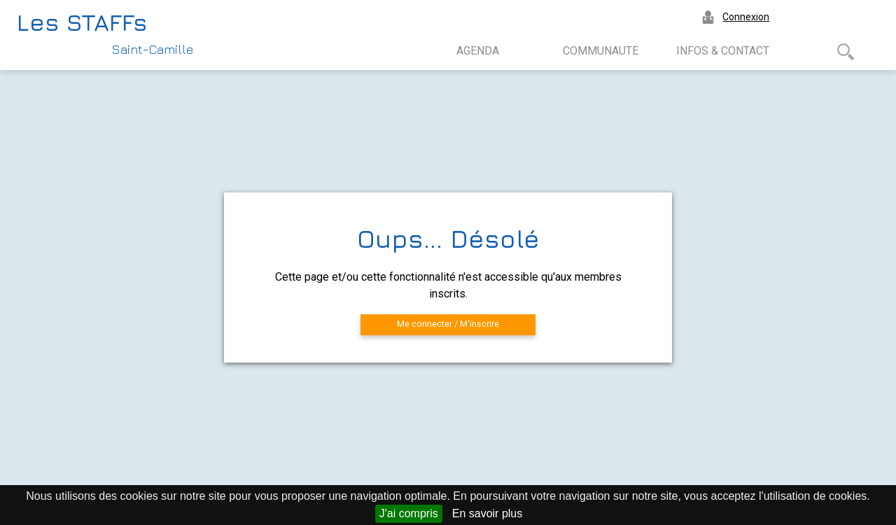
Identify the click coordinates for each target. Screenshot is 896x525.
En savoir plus (487, 513)
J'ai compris (408, 513)
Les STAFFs (82, 22)
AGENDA (477, 50)
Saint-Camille (152, 49)
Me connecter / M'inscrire (448, 323)
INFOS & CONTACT (722, 50)
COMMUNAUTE (600, 50)
